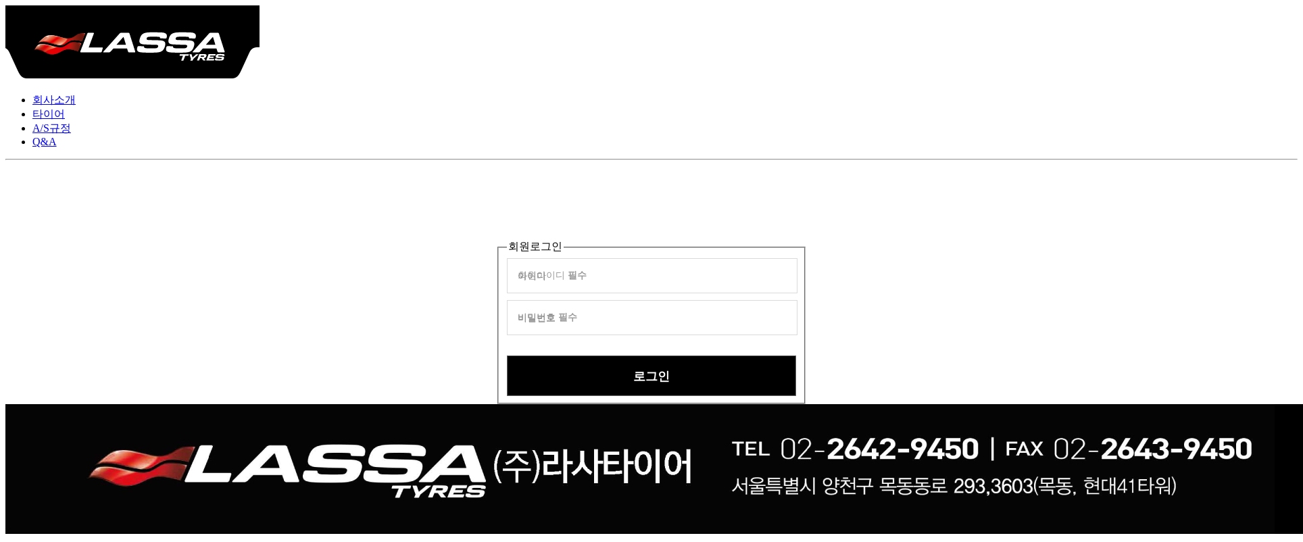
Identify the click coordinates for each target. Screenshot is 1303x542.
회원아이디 (552, 275)
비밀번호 (547, 317)
